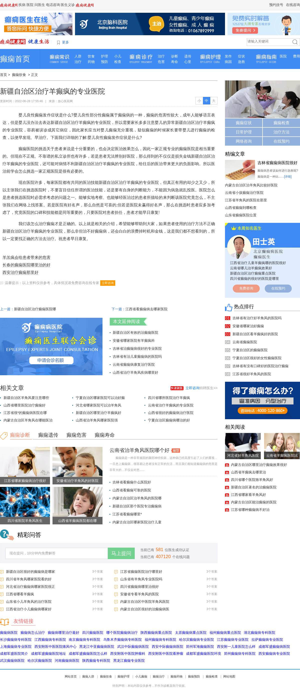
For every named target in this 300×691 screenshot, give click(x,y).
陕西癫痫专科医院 (96, 661)
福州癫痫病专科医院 (160, 640)
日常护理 (244, 132)
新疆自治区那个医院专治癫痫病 (137, 506)
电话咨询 (53, 5)
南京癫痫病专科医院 (84, 640)
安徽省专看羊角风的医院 (139, 594)
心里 (187, 62)
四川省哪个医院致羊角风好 (252, 480)
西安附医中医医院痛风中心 (55, 647)
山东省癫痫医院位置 (240, 215)
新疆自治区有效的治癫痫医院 (135, 333)
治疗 (78, 62)
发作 (228, 56)
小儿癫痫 (141, 676)
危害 (161, 62)
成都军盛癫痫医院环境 (203, 654)
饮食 (91, 56)
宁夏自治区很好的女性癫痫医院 (257, 358)
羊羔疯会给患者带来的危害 (26, 257)
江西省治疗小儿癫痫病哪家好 (29, 609)
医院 (30, 5)
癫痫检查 (282, 123)
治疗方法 (282, 132)
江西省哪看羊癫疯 (20, 594)
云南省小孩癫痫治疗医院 (244, 193)
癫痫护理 (124, 676)
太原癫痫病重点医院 (190, 633)
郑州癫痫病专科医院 (240, 654)
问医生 (39, 5)
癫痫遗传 (48, 435)
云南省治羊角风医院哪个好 (140, 450)
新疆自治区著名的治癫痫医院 (253, 487)
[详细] (288, 176)
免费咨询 (246, 288)
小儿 (117, 56)
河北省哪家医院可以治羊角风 (98, 405)
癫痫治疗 (159, 676)
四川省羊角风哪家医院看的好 (29, 579)
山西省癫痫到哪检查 (240, 208)
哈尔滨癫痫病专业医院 (196, 640)
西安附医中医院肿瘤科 (127, 654)
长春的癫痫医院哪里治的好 (26, 265)
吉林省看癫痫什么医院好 (131, 482)
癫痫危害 (76, 435)
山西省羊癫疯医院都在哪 (77, 521)
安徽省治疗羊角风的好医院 (77, 481)
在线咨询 (293, 5)
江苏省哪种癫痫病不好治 (250, 510)
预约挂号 (276, 5)
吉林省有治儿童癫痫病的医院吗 (137, 356)
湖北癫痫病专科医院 (259, 633)
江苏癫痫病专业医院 (232, 640)
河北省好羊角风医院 (243, 455)
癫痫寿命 (105, 435)
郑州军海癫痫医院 (200, 647)
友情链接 (24, 621)
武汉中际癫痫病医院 (133, 647)
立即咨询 (108, 283)
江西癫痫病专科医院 (50, 640)
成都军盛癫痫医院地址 (48, 654)
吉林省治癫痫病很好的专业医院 (137, 348)
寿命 (174, 62)
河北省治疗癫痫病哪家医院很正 (30, 587)
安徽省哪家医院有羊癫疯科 (134, 341)
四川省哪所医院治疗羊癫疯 (169, 398)
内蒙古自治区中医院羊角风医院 (144, 602)
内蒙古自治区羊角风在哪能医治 (28, 420)
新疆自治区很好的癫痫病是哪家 (30, 572)
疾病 (22, 5)
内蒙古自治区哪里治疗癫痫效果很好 (259, 465)
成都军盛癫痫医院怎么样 (88, 654)
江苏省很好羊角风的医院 (251, 374)
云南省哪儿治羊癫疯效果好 (251, 268)
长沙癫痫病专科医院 (16, 640)
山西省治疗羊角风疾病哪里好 (135, 372)
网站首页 (71, 676)
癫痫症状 (244, 123)
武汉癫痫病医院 (12, 661)
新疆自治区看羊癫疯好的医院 (255, 334)
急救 (241, 62)
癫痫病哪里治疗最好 (63, 633)
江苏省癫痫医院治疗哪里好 (141, 572)
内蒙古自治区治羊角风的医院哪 (137, 498)
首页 (3, 75)
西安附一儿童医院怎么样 (236, 647)
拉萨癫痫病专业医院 (267, 640)
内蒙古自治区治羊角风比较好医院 (251, 185)
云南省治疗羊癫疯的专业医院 (171, 405)
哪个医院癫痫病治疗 (122, 633)
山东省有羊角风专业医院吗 (141, 579)
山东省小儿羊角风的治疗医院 (29, 602)
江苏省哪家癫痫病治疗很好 (25, 481)
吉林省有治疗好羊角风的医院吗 (257, 318)
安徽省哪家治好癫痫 (248, 326)
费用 (296, 56)
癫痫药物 (176, 676)
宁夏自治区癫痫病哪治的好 (169, 420)
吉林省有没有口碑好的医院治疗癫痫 (260, 366)
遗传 (187, 56)
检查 (117, 62)
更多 (65, 42)
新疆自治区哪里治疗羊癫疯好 (98, 413)
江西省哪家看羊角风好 (248, 495)
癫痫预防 (194, 676)
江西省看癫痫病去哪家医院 (147, 309)
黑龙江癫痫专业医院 (129, 661)
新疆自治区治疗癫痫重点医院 (253, 273)
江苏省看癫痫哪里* (127, 514)
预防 (104, 62)
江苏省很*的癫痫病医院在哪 (25, 413)
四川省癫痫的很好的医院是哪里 (254, 279)
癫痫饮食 (19, 75)
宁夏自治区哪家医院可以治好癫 (100, 398)
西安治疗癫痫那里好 (20, 272)
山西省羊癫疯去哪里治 (248, 472)
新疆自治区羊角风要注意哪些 (26, 398)
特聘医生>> (202, 388)
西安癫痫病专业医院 (274, 654)
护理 (104, 56)
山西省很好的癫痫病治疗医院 (171, 413)
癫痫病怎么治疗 (32, 633)
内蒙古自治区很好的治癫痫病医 (144, 609)
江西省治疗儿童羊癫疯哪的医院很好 (258, 263)
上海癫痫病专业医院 (16, 647)
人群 (78, 56)
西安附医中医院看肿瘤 (165, 654)
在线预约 (282, 141)
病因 (228, 62)
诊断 (174, 56)
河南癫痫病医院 (67, 661)
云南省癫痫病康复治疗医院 (134, 364)
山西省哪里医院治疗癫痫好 (25, 405)
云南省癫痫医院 (244, 342)
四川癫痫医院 (92, 633)
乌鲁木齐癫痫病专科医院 (122, 640)
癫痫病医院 (9, 633)
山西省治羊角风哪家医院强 (97, 420)
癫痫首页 (15, 59)
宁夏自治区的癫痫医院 (250, 350)
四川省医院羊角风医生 (25, 521)
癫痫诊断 (20, 435)
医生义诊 (68, 5)
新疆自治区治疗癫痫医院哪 (35, 309)
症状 (241, 56)
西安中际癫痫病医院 (167, 647)
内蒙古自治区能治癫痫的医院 (253, 502)
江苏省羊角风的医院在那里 (246, 200)
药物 (91, 62)
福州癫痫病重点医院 (225, 633)
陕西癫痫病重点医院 (156, 633)
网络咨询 (244, 141)
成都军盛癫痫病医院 (274, 647)
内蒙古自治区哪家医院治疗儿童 (137, 522)
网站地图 (229, 676)
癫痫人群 (88, 676)
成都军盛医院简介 (14, 654)
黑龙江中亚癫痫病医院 (96, 647)
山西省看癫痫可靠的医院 (131, 490)
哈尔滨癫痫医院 (40, 661)
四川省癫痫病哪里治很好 (139, 587)
